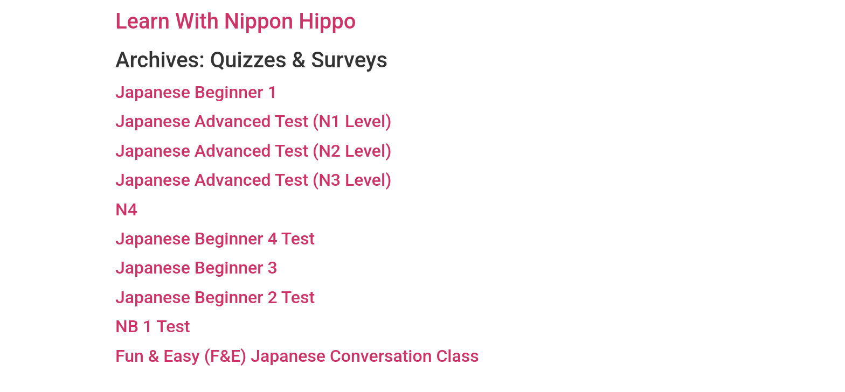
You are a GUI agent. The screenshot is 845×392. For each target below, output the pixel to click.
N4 (126, 209)
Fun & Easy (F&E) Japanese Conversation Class (297, 356)
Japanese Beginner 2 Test (215, 297)
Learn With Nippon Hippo (235, 21)
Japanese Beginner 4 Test (215, 238)
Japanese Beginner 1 (196, 92)
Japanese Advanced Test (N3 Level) (253, 180)
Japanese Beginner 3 (196, 267)
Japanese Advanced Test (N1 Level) (253, 121)
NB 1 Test (152, 326)
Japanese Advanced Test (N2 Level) (253, 151)
